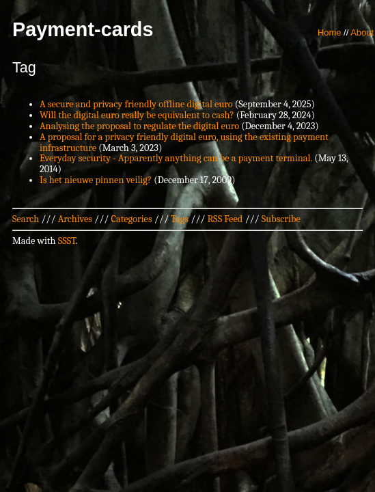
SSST (67, 241)
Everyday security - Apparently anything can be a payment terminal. (176, 158)
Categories (131, 219)
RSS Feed (225, 219)
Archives (75, 219)
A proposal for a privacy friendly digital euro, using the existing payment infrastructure (184, 142)
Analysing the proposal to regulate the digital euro (139, 126)
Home (330, 32)
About (362, 32)
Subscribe (281, 219)
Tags (180, 219)
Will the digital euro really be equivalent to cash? (137, 115)
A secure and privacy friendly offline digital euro (136, 104)
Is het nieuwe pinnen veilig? (96, 180)
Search (25, 219)
